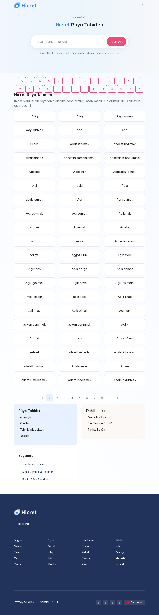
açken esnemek (34, 324)
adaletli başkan (124, 352)
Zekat (85, 552)
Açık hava (79, 283)
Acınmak (79, 227)
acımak (34, 227)
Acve (79, 241)
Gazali (51, 546)
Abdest (34, 144)
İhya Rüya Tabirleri (33, 464)
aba (79, 130)
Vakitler (44, 602)
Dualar (86, 546)
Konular (24, 423)
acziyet (34, 255)
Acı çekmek (124, 199)
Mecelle (121, 558)
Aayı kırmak (124, 116)
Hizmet (120, 564)
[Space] (25, 512)
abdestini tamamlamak (79, 158)
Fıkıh (51, 558)
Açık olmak (80, 310)
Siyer (51, 540)
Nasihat (24, 435)
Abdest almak (79, 144)
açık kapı (79, 297)
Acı (79, 199)
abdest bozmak (125, 144)
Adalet (34, 352)
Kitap (51, 552)
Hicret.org (21, 523)
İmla (118, 546)
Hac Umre (88, 540)
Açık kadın (34, 297)
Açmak (34, 338)
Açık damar (125, 269)
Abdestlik (79, 172)
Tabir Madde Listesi (32, 429)
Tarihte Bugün (96, 429)
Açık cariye (80, 269)
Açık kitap (125, 297)
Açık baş (34, 269)
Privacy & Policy (24, 602)
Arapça (120, 552)
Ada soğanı (125, 338)
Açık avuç (124, 255)
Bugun (18, 540)
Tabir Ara (116, 42)
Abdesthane (34, 158)
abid (80, 185)
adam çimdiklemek (34, 380)
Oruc (17, 558)
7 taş (34, 116)
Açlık (124, 324)
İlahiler (120, 540)
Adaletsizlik (79, 366)
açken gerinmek (79, 324)
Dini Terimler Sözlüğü (101, 423)
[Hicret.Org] (25, 5)
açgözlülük (79, 255)
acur (34, 241)
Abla (124, 185)
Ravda (86, 564)
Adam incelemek (79, 380)
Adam (124, 366)
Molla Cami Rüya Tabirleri (38, 471)
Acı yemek (79, 213)
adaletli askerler (79, 352)
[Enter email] (68, 41)
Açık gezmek (34, 283)
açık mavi (34, 310)
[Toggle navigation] (142, 5)
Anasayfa (26, 417)
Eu (57, 602)
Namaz (18, 546)
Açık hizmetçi (124, 283)
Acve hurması (125, 241)
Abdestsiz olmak (124, 172)
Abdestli (34, 172)
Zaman (18, 564)
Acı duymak (34, 213)
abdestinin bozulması (125, 158)
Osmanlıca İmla (97, 417)
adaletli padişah (34, 366)
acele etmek (34, 199)
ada (79, 338)
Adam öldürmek (124, 380)
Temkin (18, 552)
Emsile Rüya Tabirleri (35, 479)
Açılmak (124, 310)
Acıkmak (124, 213)
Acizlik (124, 227)
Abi (34, 185)
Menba (52, 564)
